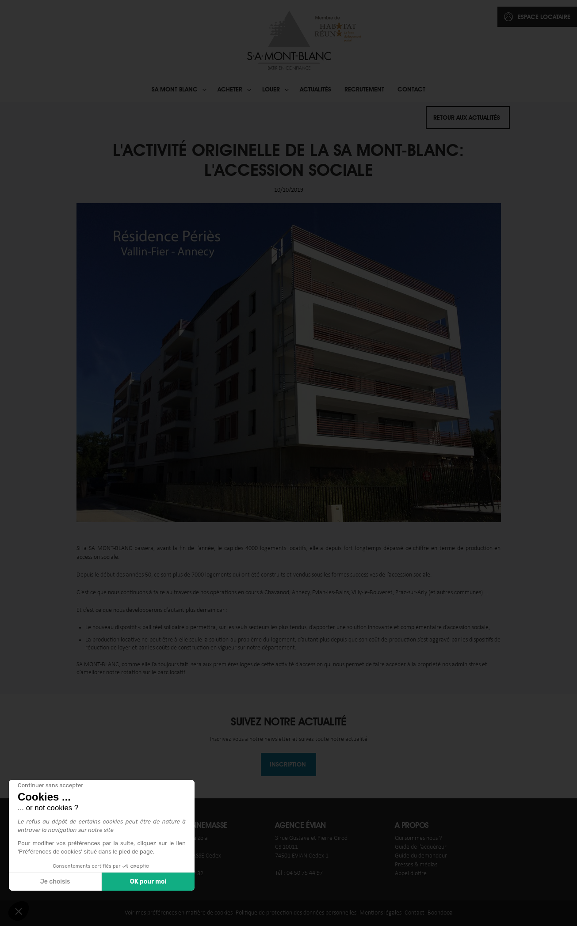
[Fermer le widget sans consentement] (50, 785)
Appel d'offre (411, 873)
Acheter (230, 89)
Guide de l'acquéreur (421, 847)
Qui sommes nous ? (418, 838)
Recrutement (364, 89)
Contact (411, 89)
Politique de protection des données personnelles (296, 913)
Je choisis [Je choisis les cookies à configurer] (55, 881)
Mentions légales (380, 913)
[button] (18, 911)
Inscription (288, 764)
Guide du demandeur (421, 856)
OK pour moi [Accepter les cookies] (148, 881)
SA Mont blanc (175, 89)
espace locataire (544, 16)
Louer (271, 89)
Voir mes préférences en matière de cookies (179, 913)
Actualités (315, 89)
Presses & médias (416, 864)
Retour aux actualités (466, 117)
